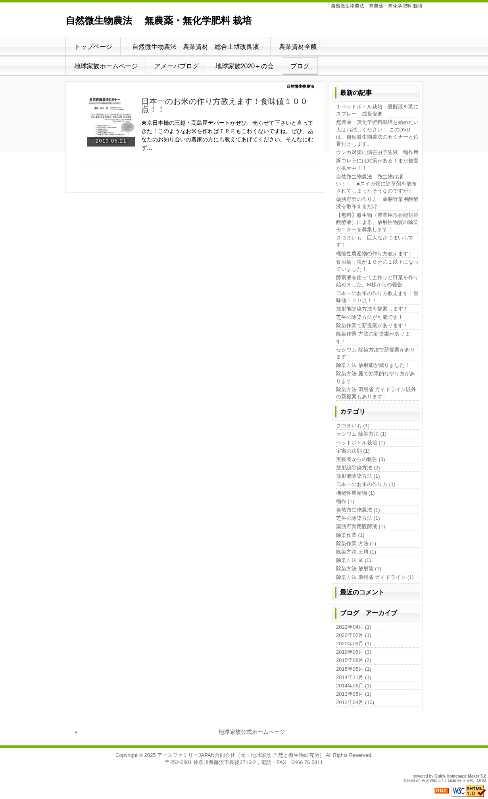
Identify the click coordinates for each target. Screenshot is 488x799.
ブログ (299, 66)
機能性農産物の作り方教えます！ (374, 254)
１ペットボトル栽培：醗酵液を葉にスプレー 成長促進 (377, 110)
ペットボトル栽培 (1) (360, 443)
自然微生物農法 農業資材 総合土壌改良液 (198, 46)
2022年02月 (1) (353, 635)
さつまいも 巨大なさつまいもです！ (374, 241)
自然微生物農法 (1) (358, 510)
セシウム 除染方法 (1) (361, 434)
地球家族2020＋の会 (244, 66)
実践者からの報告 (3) (360, 459)
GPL (471, 780)
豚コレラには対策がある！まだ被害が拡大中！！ (377, 164)
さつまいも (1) (353, 425)
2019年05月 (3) (353, 652)
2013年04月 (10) (355, 702)
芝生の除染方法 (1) (358, 518)
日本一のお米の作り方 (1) (366, 484)
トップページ (93, 46)
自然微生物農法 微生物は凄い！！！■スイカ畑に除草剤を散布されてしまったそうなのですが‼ (376, 184)
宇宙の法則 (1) (353, 451)
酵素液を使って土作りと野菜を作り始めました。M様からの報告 (377, 281)
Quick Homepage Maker (456, 776)
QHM (481, 780)
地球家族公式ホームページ (252, 732)
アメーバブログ (176, 66)
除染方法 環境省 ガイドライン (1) (375, 577)
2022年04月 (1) (353, 627)
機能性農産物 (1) (355, 493)
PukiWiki (429, 780)
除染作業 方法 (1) (356, 543)
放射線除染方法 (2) (358, 468)
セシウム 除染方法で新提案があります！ (375, 353)
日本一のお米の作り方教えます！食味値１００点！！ (224, 105)
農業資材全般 (298, 46)
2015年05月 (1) (353, 669)
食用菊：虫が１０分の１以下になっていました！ (377, 265)
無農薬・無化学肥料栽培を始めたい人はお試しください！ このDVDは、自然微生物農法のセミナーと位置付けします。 (377, 133)
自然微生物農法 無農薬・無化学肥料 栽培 (158, 20)
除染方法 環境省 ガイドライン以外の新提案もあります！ (376, 393)
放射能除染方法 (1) (358, 476)
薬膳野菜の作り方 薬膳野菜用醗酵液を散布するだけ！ (377, 202)
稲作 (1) (345, 501)
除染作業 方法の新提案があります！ (373, 337)
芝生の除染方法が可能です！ (369, 317)
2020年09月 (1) (353, 644)
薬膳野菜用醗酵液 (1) (360, 526)
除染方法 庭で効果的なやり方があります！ (375, 377)
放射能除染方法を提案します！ (372, 309)
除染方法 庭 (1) (353, 560)
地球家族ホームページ (106, 66)
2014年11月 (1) (353, 677)
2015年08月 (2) (353, 660)
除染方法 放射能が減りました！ (373, 365)
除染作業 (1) (350, 535)
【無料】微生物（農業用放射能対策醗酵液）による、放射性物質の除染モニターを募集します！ (377, 222)
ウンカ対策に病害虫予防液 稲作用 (377, 152)
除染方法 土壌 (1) (356, 552)
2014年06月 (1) (353, 686)
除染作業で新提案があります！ (372, 325)
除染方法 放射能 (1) (358, 568)
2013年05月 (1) (353, 694)
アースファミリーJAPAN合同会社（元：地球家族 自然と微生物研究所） (241, 755)
